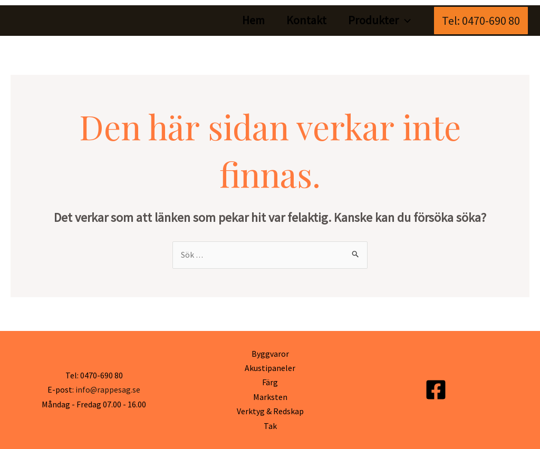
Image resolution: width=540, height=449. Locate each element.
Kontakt (304, 20)
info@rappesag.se (107, 389)
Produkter (379, 20)
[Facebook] (436, 390)
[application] (404, 20)
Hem (249, 20)
